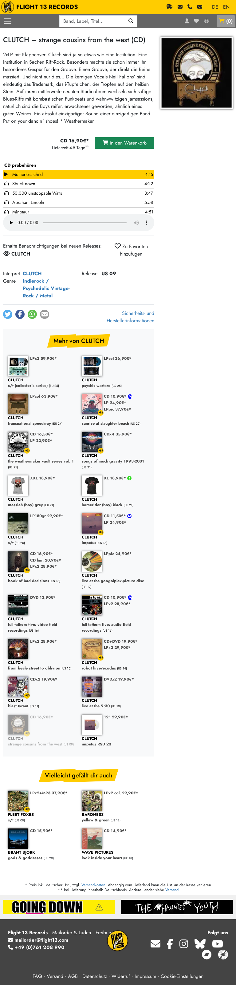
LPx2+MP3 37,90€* (49, 793)
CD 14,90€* (115, 831)
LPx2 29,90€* (117, 647)
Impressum (145, 976)
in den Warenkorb (125, 142)
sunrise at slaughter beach (115, 420)
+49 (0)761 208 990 (36, 947)
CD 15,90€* (41, 831)
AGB (73, 976)
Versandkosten (93, 885)
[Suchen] (131, 21)
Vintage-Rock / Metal (46, 292)
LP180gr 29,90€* (46, 516)
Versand (172, 890)
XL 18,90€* (115, 478)
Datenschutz (94, 976)
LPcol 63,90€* (44, 396)
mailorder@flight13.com (38, 939)
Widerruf (121, 976)
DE (215, 6)
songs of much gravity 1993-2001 (115, 458)
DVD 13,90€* (43, 597)
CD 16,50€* (41, 434)
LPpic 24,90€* (118, 554)
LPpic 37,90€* (117, 409)
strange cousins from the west (42, 741)
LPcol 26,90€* (118, 358)
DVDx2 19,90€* (119, 679)
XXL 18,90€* (42, 478)
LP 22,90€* (41, 440)
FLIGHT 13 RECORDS (41, 7)
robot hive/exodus (115, 665)
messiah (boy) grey (42, 502)
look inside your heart (115, 855)
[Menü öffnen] (7, 21)
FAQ (37, 976)
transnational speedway (42, 420)
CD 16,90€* (41, 554)
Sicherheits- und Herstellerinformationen (130, 317)
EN (226, 6)
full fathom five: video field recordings (42, 625)
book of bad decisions (42, 578)
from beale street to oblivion (42, 665)
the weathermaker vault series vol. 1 (42, 458)
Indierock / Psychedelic (36, 284)
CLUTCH (32, 273)
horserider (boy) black (115, 502)
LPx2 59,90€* (43, 358)
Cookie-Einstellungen (182, 976)
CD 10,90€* (116, 396)
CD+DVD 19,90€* (121, 641)
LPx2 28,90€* (43, 566)
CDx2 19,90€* (43, 679)
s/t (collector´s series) (42, 383)
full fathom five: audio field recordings (115, 625)
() (226, 21)
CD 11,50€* (115, 516)
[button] (7, 314)
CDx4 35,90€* (118, 434)
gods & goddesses (42, 855)
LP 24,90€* (115, 403)
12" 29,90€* (116, 717)
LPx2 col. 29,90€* (121, 793)
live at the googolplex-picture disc (115, 578)
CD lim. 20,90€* (45, 560)
